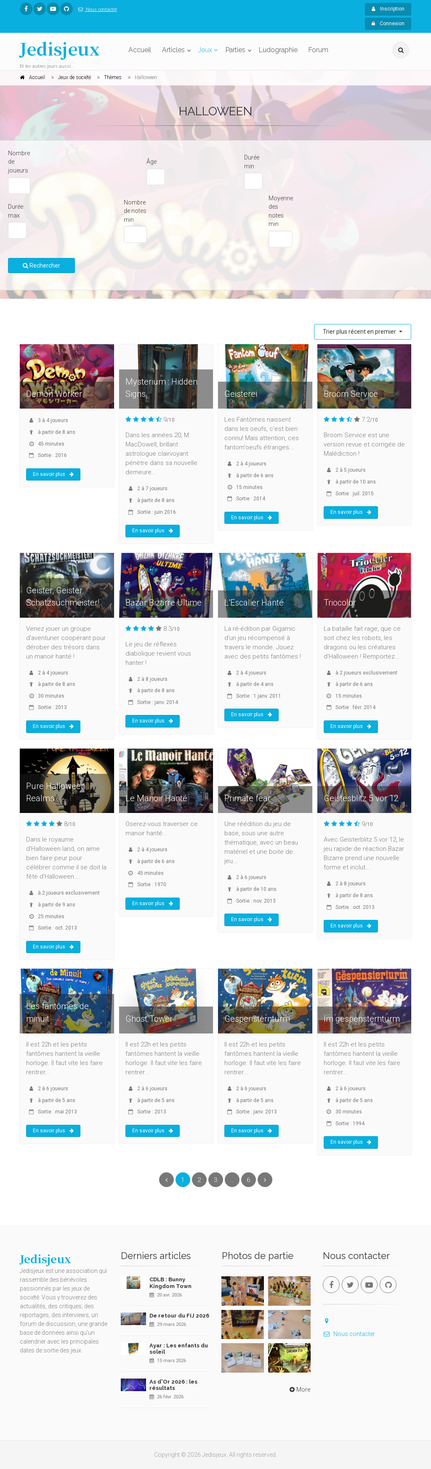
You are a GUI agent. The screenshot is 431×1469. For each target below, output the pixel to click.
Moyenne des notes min (281, 211)
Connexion (388, 24)
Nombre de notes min (135, 211)
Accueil (139, 50)
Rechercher (41, 265)
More (299, 1389)
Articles (173, 50)
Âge (151, 161)
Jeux (205, 50)
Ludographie (278, 50)
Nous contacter (96, 9)
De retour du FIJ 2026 (179, 1315)
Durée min (251, 162)
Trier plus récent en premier (360, 331)
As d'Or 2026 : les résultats (173, 1385)
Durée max (15, 211)
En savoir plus (53, 474)
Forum (318, 50)
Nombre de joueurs (19, 162)
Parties (235, 50)
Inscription (388, 9)
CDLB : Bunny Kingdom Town (170, 1282)
